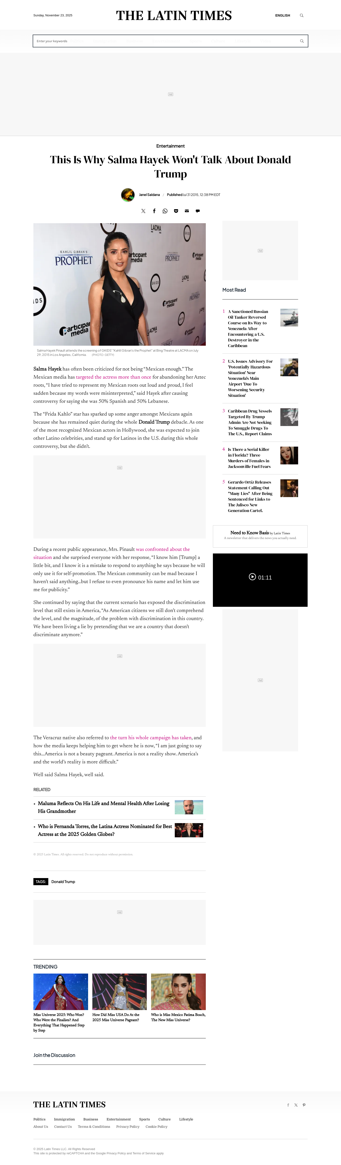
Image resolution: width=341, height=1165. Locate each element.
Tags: (41, 881)
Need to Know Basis (249, 533)
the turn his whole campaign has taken (151, 738)
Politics (77, 41)
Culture (218, 41)
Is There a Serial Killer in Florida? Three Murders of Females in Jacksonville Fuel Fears (249, 457)
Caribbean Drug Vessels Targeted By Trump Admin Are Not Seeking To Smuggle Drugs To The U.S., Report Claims (250, 422)
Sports (196, 41)
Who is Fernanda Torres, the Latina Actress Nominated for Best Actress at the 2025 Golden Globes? (105, 830)
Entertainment (166, 41)
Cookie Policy (156, 1127)
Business (134, 41)
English (282, 15)
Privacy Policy (127, 1127)
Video (265, 41)
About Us (40, 1127)
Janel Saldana (149, 194)
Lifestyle (243, 41)
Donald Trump (63, 881)
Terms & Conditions (94, 1127)
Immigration (105, 41)
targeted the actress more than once (113, 377)
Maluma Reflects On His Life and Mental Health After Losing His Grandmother (103, 807)
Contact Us (63, 1127)
